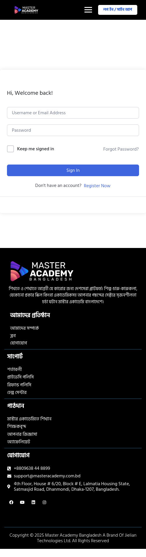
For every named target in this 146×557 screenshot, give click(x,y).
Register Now (97, 185)
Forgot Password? (121, 149)
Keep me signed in (35, 149)
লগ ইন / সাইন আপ (117, 9)
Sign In (73, 170)
